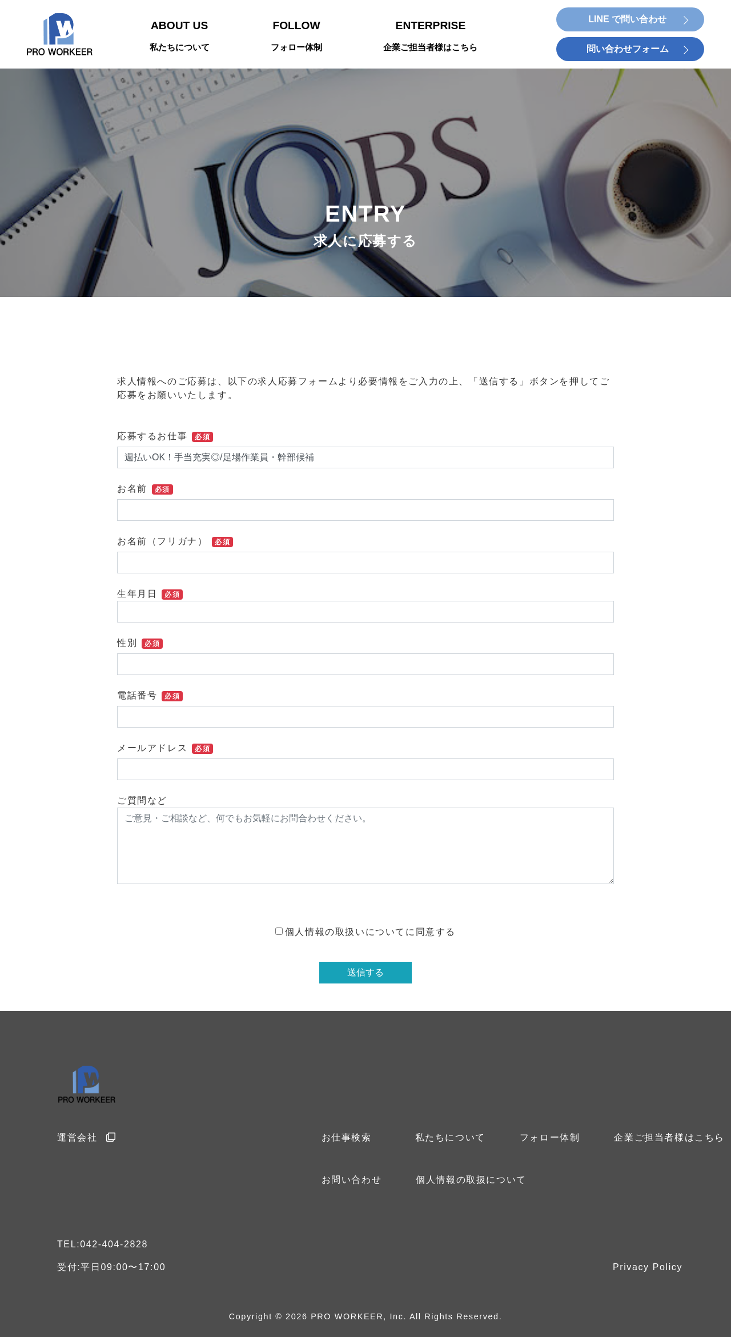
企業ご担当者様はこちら (669, 1137)
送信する (365, 972)
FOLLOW (296, 36)
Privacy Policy (647, 1267)
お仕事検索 (347, 1137)
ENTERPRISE (430, 36)
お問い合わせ (352, 1180)
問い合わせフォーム (628, 49)
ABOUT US (180, 36)
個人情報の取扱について (471, 1180)
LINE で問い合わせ (627, 19)
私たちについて (450, 1137)
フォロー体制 (550, 1137)
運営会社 (87, 1137)
